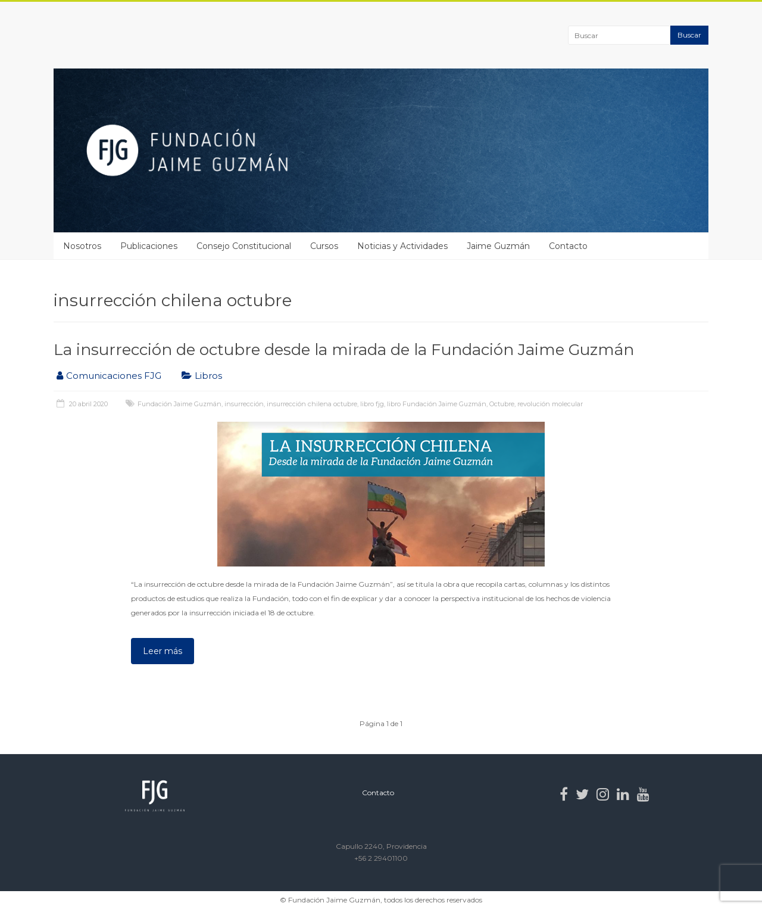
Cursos (324, 246)
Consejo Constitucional (243, 246)
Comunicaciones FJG (113, 375)
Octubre (501, 404)
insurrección (244, 404)
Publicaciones (148, 246)
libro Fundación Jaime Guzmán (436, 404)
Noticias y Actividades (402, 246)
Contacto (568, 246)
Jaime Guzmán (498, 246)
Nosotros (82, 246)
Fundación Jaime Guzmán (179, 404)
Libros (208, 375)
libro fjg (372, 404)
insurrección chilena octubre (312, 404)
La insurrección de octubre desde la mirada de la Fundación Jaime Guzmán (344, 349)
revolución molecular (550, 404)
